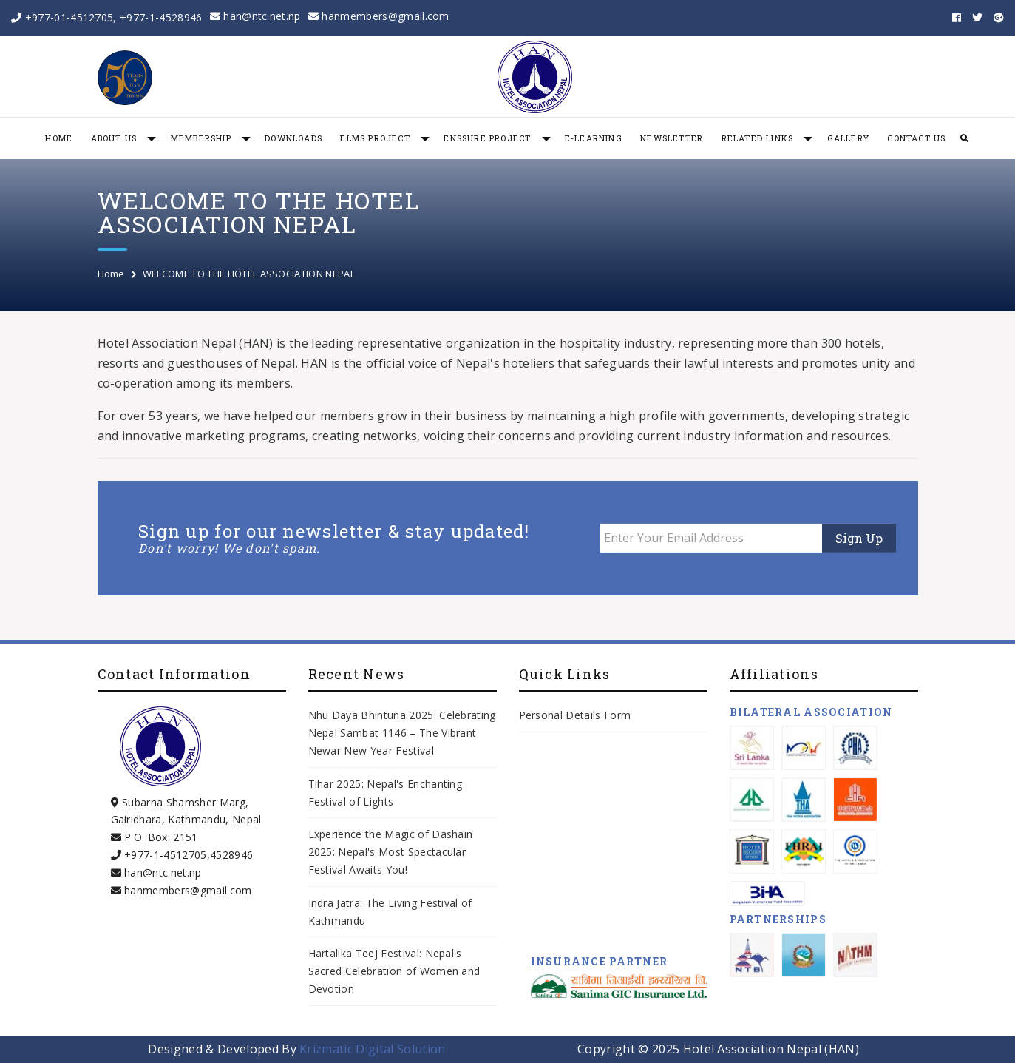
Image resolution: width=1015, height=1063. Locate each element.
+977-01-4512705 (69, 17)
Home (111, 273)
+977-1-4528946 (161, 17)
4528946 (231, 855)
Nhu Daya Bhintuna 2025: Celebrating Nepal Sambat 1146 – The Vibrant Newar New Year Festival (402, 732)
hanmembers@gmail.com (378, 16)
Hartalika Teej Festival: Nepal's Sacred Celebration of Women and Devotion (394, 971)
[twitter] (977, 18)
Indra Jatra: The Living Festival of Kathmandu (390, 912)
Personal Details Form (575, 715)
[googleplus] (999, 18)
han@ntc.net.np (255, 16)
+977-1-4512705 (165, 855)
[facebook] (956, 18)
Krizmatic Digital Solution (372, 1049)
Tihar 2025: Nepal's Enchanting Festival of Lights (385, 793)
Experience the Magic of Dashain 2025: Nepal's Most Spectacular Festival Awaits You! (390, 852)
